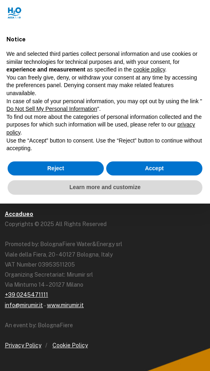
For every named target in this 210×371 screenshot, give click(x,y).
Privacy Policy (23, 345)
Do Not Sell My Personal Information (51, 109)
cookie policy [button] (149, 69)
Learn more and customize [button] (104, 187)
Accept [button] (154, 168)
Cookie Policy (70, 345)
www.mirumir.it (65, 305)
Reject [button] (55, 168)
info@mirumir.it (24, 305)
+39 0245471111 (26, 295)
